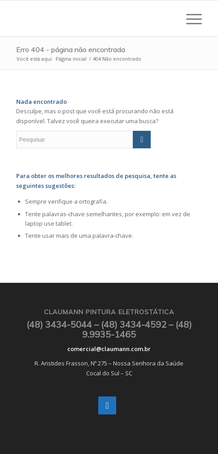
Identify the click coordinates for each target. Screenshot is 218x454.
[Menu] (189, 18)
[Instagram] (107, 405)
